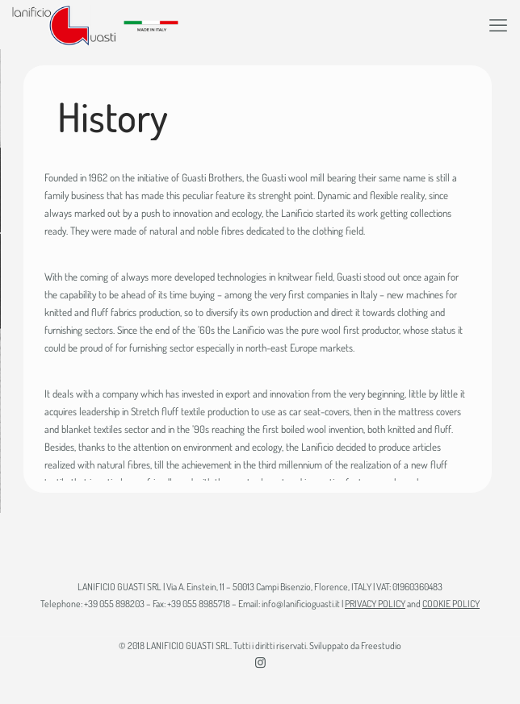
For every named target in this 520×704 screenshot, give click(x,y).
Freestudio (381, 645)
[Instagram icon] (260, 662)
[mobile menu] (498, 24)
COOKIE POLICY (451, 604)
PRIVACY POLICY (375, 604)
